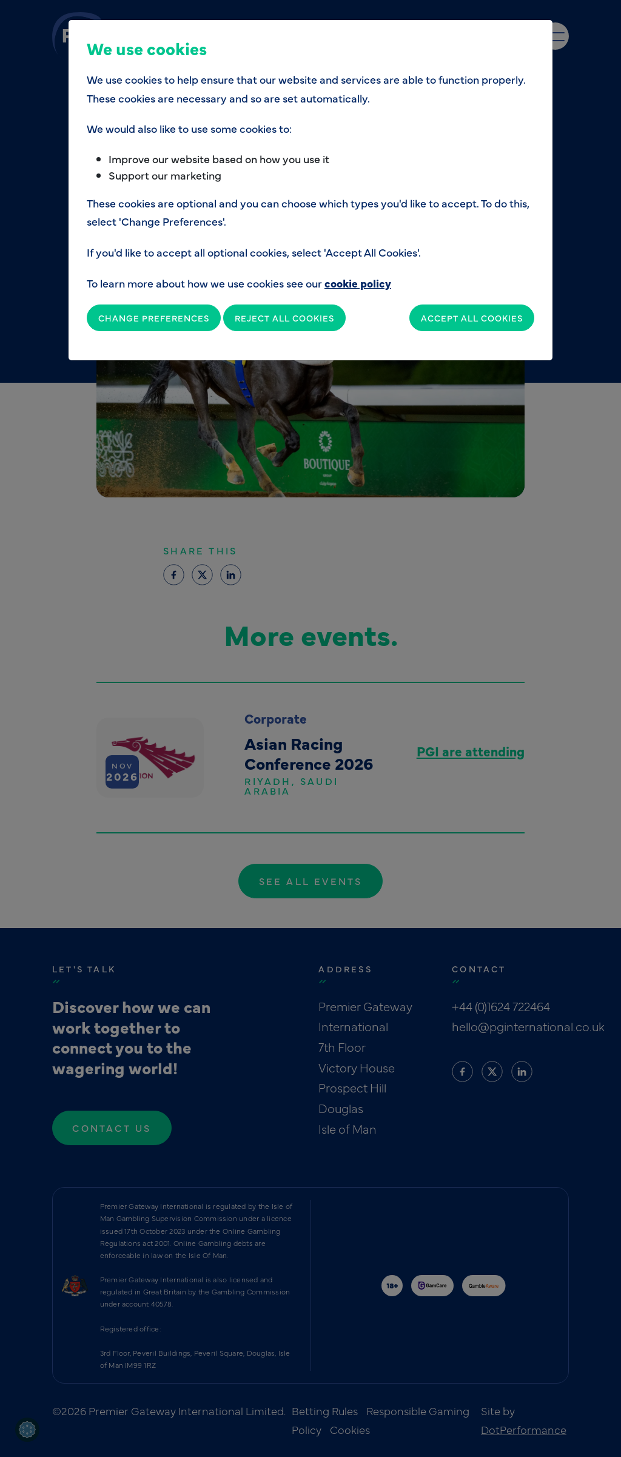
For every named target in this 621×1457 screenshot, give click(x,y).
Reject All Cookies (284, 318)
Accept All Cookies (472, 318)
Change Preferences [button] (153, 318)
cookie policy (357, 283)
